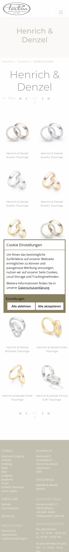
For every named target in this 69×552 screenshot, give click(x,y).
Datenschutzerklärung (33, 287)
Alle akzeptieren (49, 306)
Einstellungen (15, 299)
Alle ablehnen (21, 306)
